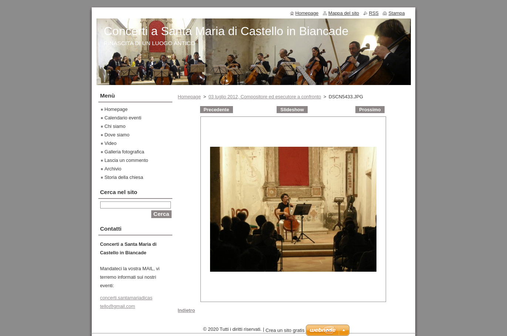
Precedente (216, 109)
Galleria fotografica (124, 152)
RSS (374, 13)
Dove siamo (117, 135)
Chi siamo (115, 126)
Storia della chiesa (124, 177)
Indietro (186, 310)
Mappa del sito (343, 13)
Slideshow (292, 109)
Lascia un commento (126, 160)
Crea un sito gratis (285, 332)
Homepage (189, 96)
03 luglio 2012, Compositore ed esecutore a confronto (265, 96)
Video (111, 143)
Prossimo (370, 109)
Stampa (396, 13)
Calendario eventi (123, 118)
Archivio (113, 169)
